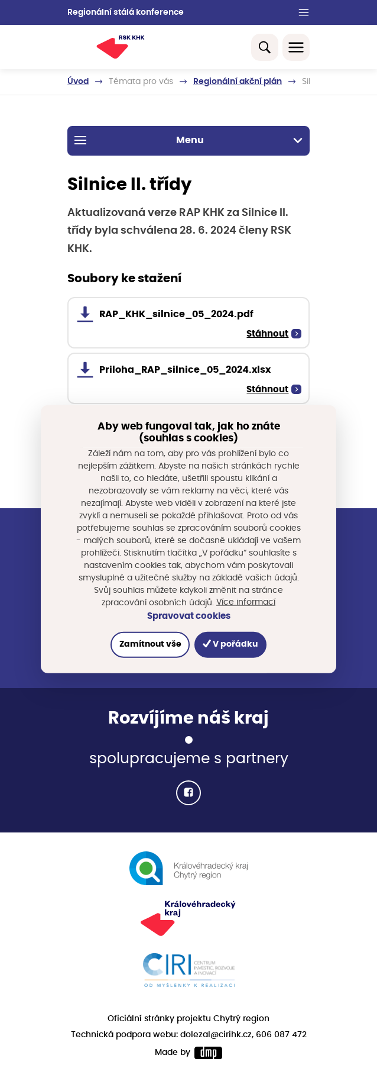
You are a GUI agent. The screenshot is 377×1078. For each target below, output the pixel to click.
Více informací (245, 602)
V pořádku (230, 644)
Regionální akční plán (237, 82)
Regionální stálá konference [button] (125, 12)
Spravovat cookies (188, 616)
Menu (188, 140)
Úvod (78, 82)
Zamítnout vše (150, 644)
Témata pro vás (141, 82)
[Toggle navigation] (296, 47)
